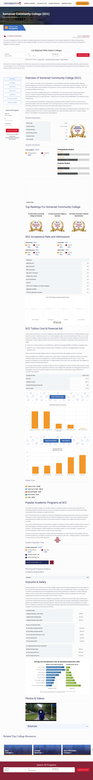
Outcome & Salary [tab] (12, 98)
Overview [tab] (12, 79)
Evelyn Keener (86, 36)
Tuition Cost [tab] (12, 90)
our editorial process (85, 37)
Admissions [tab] (12, 87)
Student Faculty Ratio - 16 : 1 (34, 562)
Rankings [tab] (12, 83)
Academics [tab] (12, 94)
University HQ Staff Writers (15, 36)
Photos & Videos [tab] (12, 102)
